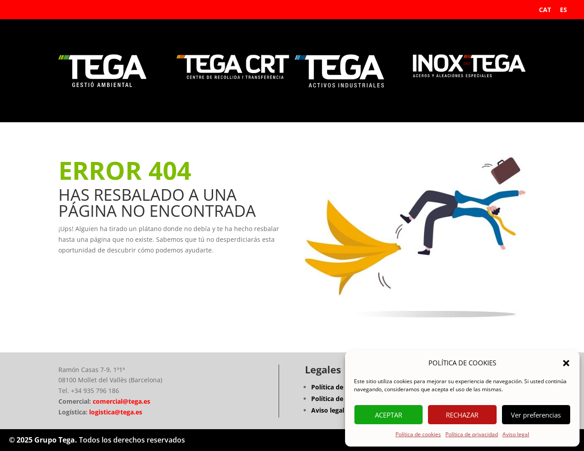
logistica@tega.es (115, 412)
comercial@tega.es (120, 401)
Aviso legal (515, 434)
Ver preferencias (536, 414)
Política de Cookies (340, 398)
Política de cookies (418, 434)
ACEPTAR (388, 414)
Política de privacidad (471, 434)
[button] (566, 363)
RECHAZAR (462, 414)
